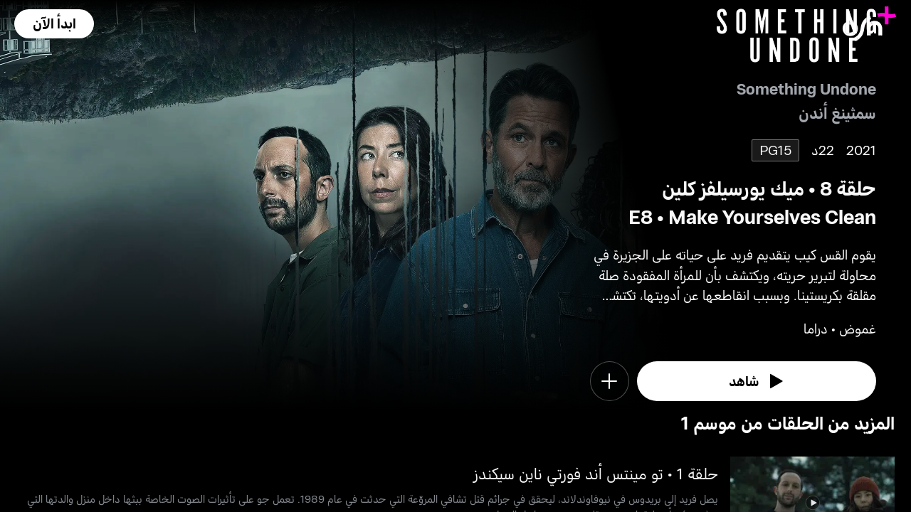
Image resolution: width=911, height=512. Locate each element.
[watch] (756, 381)
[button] (54, 23)
